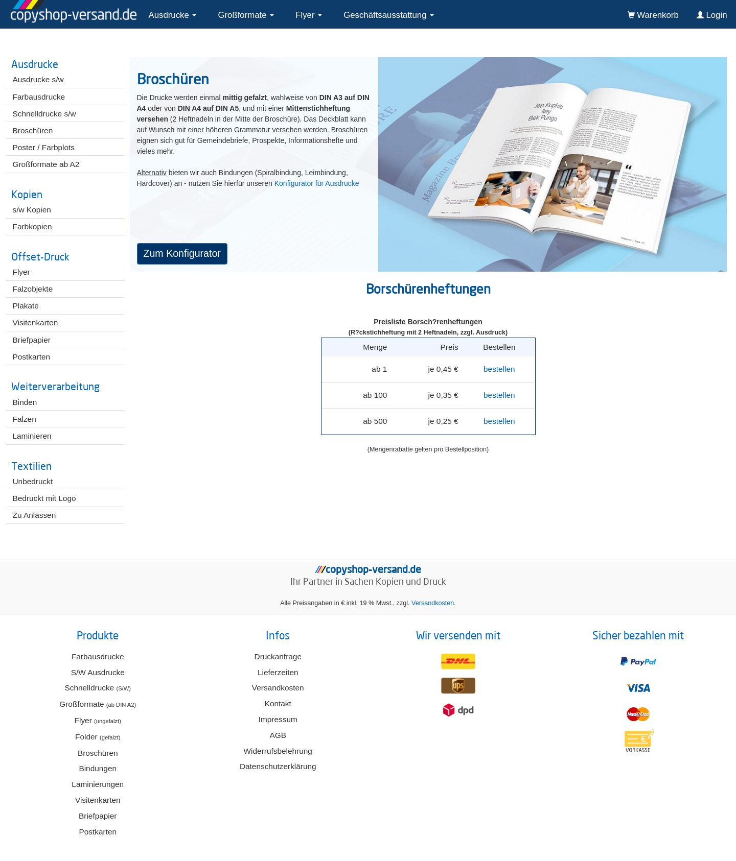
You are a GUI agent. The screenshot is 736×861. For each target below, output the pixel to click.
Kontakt (278, 703)
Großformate (97, 704)
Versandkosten (432, 603)
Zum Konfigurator (182, 253)
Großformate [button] (246, 15)
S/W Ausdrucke (98, 672)
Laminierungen (98, 784)
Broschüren (98, 753)
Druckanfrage (278, 656)
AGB (277, 735)
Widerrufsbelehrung (278, 751)
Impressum (278, 719)
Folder (97, 736)
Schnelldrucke (97, 687)
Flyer (98, 720)
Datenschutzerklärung (278, 766)
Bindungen (98, 768)
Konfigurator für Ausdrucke (316, 183)
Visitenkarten (98, 800)
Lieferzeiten (278, 672)
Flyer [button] (308, 15)
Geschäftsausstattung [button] (388, 15)
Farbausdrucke (98, 656)
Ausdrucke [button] (173, 15)
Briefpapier (98, 815)
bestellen (499, 369)
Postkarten (98, 831)
